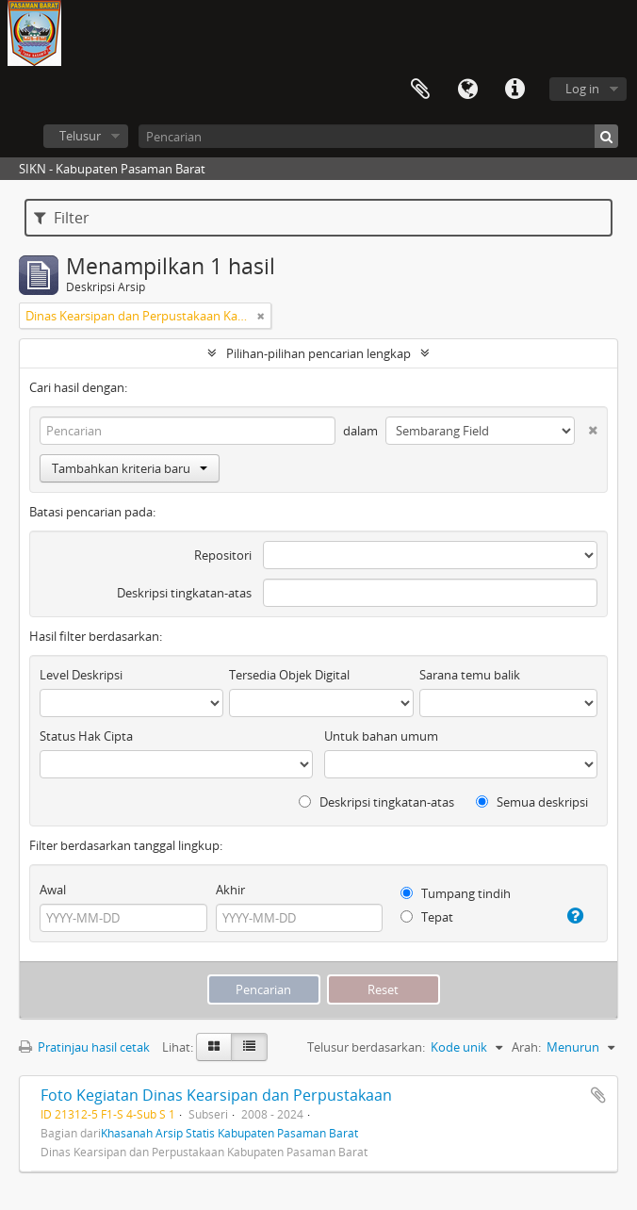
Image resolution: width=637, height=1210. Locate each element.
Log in (582, 88)
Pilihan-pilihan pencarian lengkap (318, 353)
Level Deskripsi (81, 674)
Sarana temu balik (469, 674)
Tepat (426, 916)
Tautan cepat (514, 89)
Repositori (223, 555)
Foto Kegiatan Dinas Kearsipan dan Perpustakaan (216, 1095)
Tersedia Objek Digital (289, 674)
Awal (53, 889)
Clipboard (420, 89)
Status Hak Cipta (86, 736)
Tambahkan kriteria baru (129, 468)
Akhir (230, 889)
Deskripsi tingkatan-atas (184, 592)
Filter (62, 217)
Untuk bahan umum (381, 736)
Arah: (526, 1046)
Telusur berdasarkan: (366, 1046)
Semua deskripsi (532, 801)
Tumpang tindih (455, 893)
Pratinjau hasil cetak (84, 1046)
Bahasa (467, 89)
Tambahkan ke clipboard (598, 1095)
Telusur (80, 135)
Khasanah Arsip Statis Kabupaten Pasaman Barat (229, 1132)
